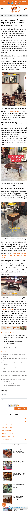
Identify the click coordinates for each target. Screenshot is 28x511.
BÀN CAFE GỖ (5, 419)
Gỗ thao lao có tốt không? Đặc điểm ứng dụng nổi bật (15, 359)
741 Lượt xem (19, 25)
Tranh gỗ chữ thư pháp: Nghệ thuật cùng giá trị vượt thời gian (18, 498)
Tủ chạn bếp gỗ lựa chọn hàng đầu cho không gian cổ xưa (19, 474)
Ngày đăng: (4, 25)
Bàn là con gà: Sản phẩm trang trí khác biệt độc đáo (19, 463)
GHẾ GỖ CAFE (5, 422)
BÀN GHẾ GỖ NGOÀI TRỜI (8, 436)
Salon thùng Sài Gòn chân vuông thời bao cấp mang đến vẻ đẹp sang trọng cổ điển (14, 384)
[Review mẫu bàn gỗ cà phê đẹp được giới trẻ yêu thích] (14, 9)
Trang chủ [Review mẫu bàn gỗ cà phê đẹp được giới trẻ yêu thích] (3, 15)
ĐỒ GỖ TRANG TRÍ (7, 439)
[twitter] (12, 3)
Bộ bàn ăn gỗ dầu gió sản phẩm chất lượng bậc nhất (14, 367)
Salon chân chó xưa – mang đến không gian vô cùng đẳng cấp (14, 380)
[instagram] (19, 3)
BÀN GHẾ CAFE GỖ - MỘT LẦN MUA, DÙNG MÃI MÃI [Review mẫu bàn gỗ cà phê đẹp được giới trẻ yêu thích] (14, 1)
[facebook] (9, 3)
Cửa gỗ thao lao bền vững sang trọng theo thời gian (14, 372)
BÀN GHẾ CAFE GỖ (7, 425)
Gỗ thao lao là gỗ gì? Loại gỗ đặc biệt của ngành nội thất (14, 355)
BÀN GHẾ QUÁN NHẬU (7, 430)
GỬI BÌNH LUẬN (21, 408)
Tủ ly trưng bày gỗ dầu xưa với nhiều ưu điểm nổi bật (15, 376)
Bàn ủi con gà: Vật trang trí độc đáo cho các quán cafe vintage (19, 486)
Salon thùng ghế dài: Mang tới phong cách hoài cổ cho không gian (18, 451)
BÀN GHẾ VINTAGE (7, 427)
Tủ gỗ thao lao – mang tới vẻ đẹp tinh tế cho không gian (13, 363)
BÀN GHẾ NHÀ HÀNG (7, 433)
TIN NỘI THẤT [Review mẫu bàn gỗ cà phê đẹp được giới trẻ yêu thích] (11, 15)
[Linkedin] (12, 347)
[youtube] (16, 3)
